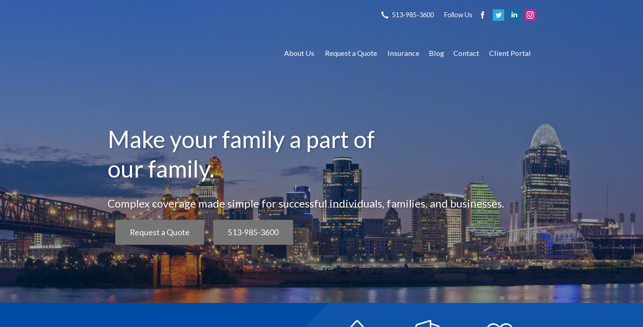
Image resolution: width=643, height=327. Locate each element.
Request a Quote (351, 53)
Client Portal (510, 53)
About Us (299, 53)
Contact (466, 53)
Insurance (403, 53)
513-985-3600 (253, 232)
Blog (436, 53)
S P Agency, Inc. (187, 53)
